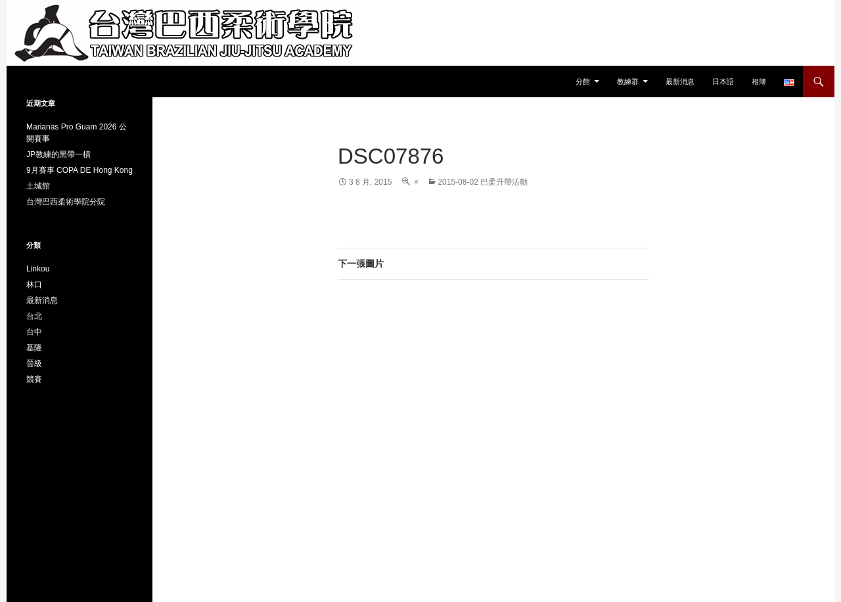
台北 (34, 316)
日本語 (723, 81)
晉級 (34, 363)
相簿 (759, 81)
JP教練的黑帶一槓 (58, 154)
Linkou (37, 268)
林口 (34, 284)
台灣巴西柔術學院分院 (65, 201)
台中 (34, 331)
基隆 (34, 347)
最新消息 (680, 81)
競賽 (34, 379)
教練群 (628, 81)
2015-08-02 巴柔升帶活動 (483, 182)
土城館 (38, 186)
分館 (583, 81)
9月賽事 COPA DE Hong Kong (79, 170)
